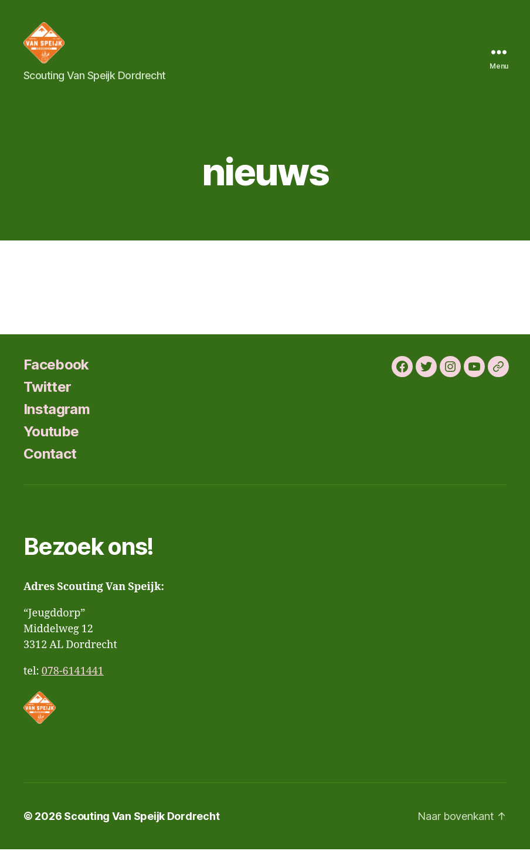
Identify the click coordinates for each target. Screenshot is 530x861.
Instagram (56, 420)
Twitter (47, 398)
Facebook (56, 376)
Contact (49, 465)
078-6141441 (73, 683)
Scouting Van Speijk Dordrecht (141, 828)
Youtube (51, 443)
